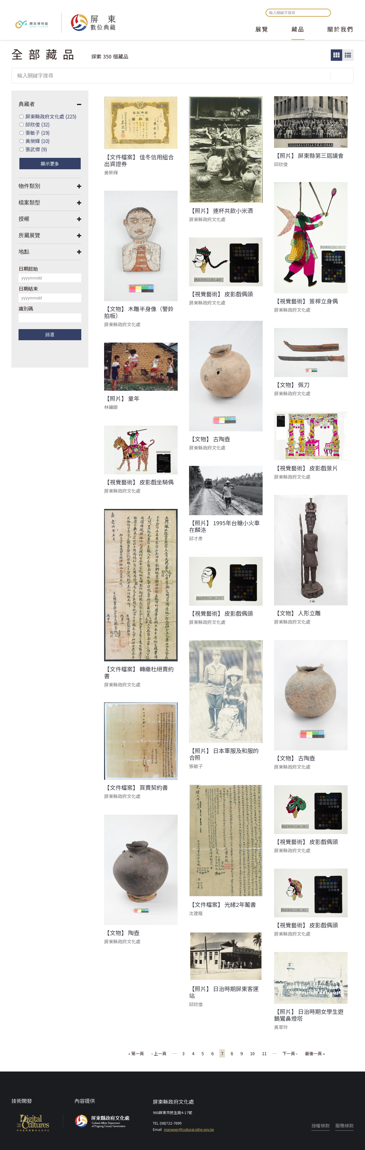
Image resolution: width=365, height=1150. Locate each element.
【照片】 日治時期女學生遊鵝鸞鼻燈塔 (309, 1015)
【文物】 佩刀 (291, 384)
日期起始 (28, 268)
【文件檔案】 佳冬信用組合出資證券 (139, 160)
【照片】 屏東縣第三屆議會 (309, 155)
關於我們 (340, 29)
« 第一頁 (136, 1053)
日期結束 (28, 288)
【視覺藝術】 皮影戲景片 (306, 468)
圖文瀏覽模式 (348, 55)
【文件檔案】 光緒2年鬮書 (222, 904)
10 (252, 1053)
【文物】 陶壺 (121, 932)
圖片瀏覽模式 (336, 55)
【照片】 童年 (121, 398)
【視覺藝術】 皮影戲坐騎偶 (139, 482)
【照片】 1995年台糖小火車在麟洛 (224, 526)
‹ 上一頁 (159, 1053)
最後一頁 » (315, 1053)
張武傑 (36, 149)
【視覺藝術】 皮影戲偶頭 (221, 294)
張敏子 (37, 132)
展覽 (262, 29)
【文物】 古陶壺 (209, 439)
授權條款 (320, 1125)
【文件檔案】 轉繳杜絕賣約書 (139, 672)
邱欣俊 (37, 124)
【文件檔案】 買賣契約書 (136, 787)
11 (264, 1053)
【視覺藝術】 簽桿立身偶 (306, 301)
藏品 (298, 29)
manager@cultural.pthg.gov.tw (189, 1129)
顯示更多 (50, 163)
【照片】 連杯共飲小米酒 (221, 210)
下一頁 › (289, 1053)
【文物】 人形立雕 (297, 613)
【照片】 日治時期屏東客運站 (224, 992)
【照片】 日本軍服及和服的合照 (224, 754)
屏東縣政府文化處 (50, 116)
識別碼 (26, 308)
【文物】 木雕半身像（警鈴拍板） (139, 312)
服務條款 (344, 1125)
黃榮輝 (37, 140)
